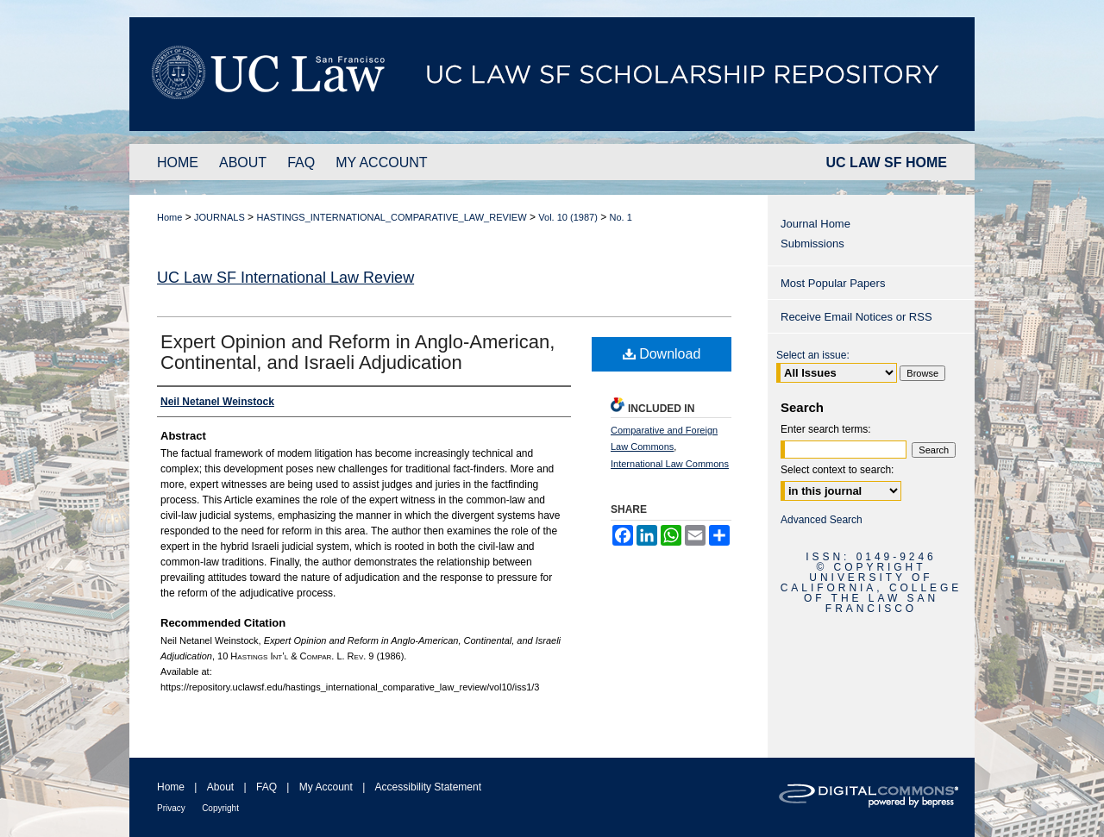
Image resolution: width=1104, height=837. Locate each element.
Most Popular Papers (833, 283)
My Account (326, 787)
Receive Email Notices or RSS (856, 316)
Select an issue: (813, 355)
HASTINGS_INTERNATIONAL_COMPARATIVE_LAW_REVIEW (391, 217)
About (220, 787)
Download (662, 354)
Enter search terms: (826, 429)
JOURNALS (219, 217)
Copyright (220, 808)
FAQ (266, 787)
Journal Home (815, 223)
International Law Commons (670, 464)
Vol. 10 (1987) (568, 217)
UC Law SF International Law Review (285, 277)
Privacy (171, 808)
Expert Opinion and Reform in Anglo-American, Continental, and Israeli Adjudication (357, 352)
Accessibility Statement (428, 787)
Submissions (812, 243)
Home (169, 217)
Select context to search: (837, 470)
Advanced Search (821, 520)
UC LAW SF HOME (886, 162)
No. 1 (621, 217)
